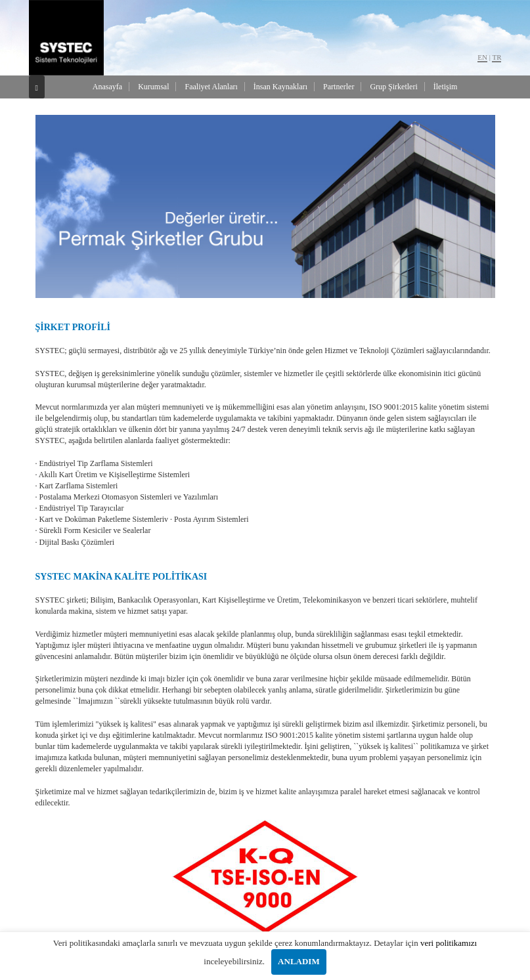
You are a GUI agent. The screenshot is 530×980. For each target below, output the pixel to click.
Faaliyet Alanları (211, 86)
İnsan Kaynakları (280, 86)
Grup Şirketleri (393, 86)
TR (496, 57)
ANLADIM (299, 961)
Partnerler (338, 86)
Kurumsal (153, 86)
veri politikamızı (448, 943)
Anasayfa (107, 86)
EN (482, 57)
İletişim (445, 86)
